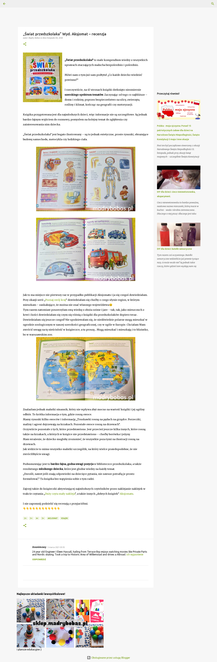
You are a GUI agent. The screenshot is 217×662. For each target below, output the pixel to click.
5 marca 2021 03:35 (56, 547)
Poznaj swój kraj (55, 299)
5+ (43, 518)
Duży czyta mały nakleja (60, 493)
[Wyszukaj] (213, 3)
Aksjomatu (126, 493)
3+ (31, 518)
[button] (25, 44)
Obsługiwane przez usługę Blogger (108, 657)
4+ (37, 518)
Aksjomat (53, 518)
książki (64, 518)
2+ (25, 518)
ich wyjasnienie (134, 554)
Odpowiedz (39, 559)
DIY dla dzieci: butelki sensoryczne (174, 249)
